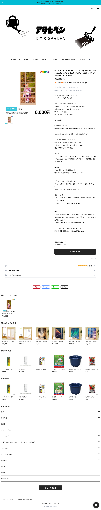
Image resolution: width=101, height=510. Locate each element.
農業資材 (4, 460)
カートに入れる (75, 252)
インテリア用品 (6, 436)
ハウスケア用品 (6, 430)
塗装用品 (4, 418)
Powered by (50, 506)
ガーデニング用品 (6, 454)
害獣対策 (4, 466)
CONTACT (54, 59)
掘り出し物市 (5, 478)
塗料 (2, 412)
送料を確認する (73, 87)
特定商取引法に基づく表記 (25, 499)
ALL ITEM (34, 59)
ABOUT (44, 59)
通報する (93, 258)
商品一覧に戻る (50, 488)
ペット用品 (4, 448)
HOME (13, 59)
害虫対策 (4, 472)
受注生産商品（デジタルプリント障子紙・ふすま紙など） (18, 442)
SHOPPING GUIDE (68, 59)
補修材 (3, 424)
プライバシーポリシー (8, 499)
